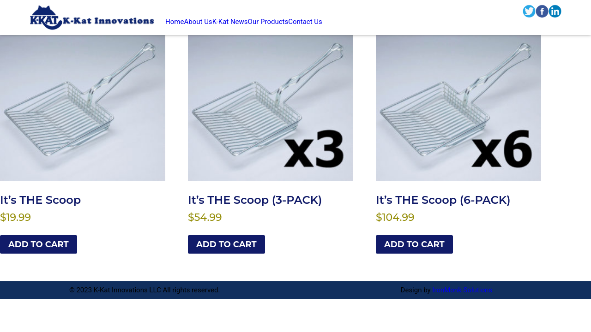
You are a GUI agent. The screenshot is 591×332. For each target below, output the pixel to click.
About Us (198, 22)
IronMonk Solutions (462, 290)
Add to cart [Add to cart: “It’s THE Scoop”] (38, 244)
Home (174, 22)
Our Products (268, 22)
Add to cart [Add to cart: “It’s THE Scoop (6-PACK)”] (414, 244)
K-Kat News (230, 22)
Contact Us (305, 22)
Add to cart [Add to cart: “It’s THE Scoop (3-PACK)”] (226, 244)
